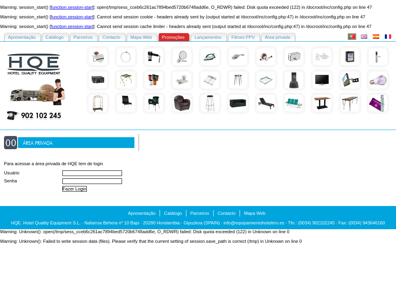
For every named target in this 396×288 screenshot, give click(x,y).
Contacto (227, 213)
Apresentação (142, 213)
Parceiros (199, 213)
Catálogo (173, 213)
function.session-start (72, 7)
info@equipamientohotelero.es (254, 222)
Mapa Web (255, 213)
